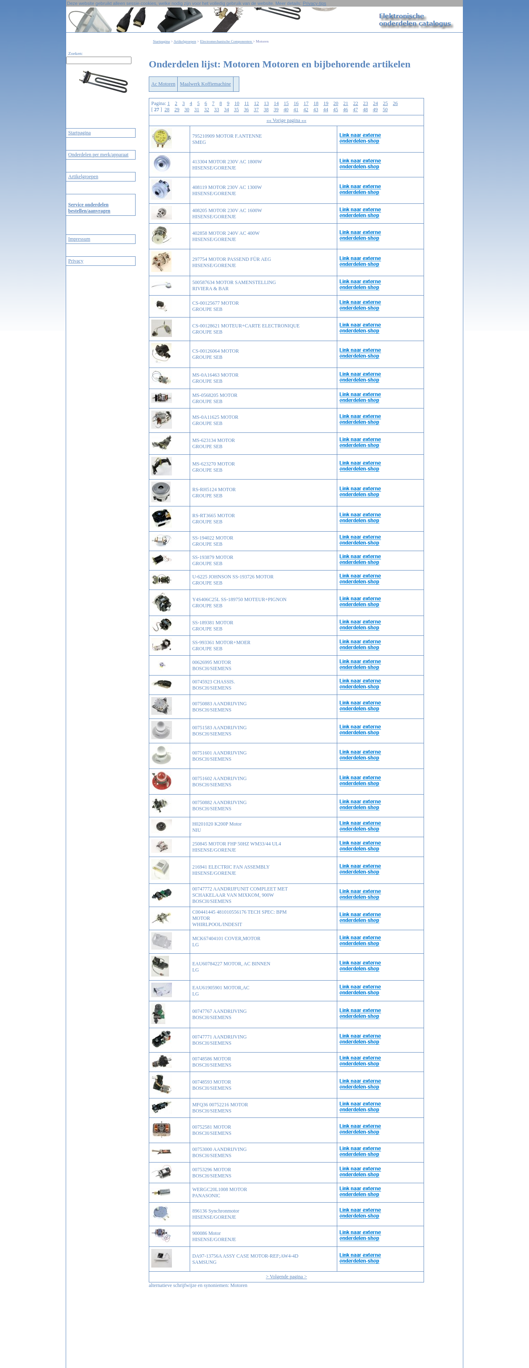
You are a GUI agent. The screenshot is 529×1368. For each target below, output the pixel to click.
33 (216, 109)
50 (385, 109)
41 (295, 109)
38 (266, 109)
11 (246, 103)
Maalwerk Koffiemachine (205, 84)
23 (365, 103)
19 (326, 103)
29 (176, 109)
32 (206, 109)
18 (316, 103)
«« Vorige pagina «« (287, 120)
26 (395, 103)
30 (186, 109)
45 (335, 109)
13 (266, 103)
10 (236, 103)
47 (355, 109)
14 (276, 103)
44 (325, 109)
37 (256, 109)
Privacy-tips (314, 3)
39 (276, 109)
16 (296, 103)
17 (306, 103)
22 (355, 103)
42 (305, 109)
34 (226, 109)
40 (286, 109)
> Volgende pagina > (286, 1277)
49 (375, 109)
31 (196, 109)
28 (166, 109)
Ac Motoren (163, 84)
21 (345, 103)
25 (385, 103)
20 (336, 103)
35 (236, 109)
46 (345, 109)
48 (365, 109)
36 (246, 109)
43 (315, 109)
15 (286, 103)
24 (375, 103)
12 (256, 103)
